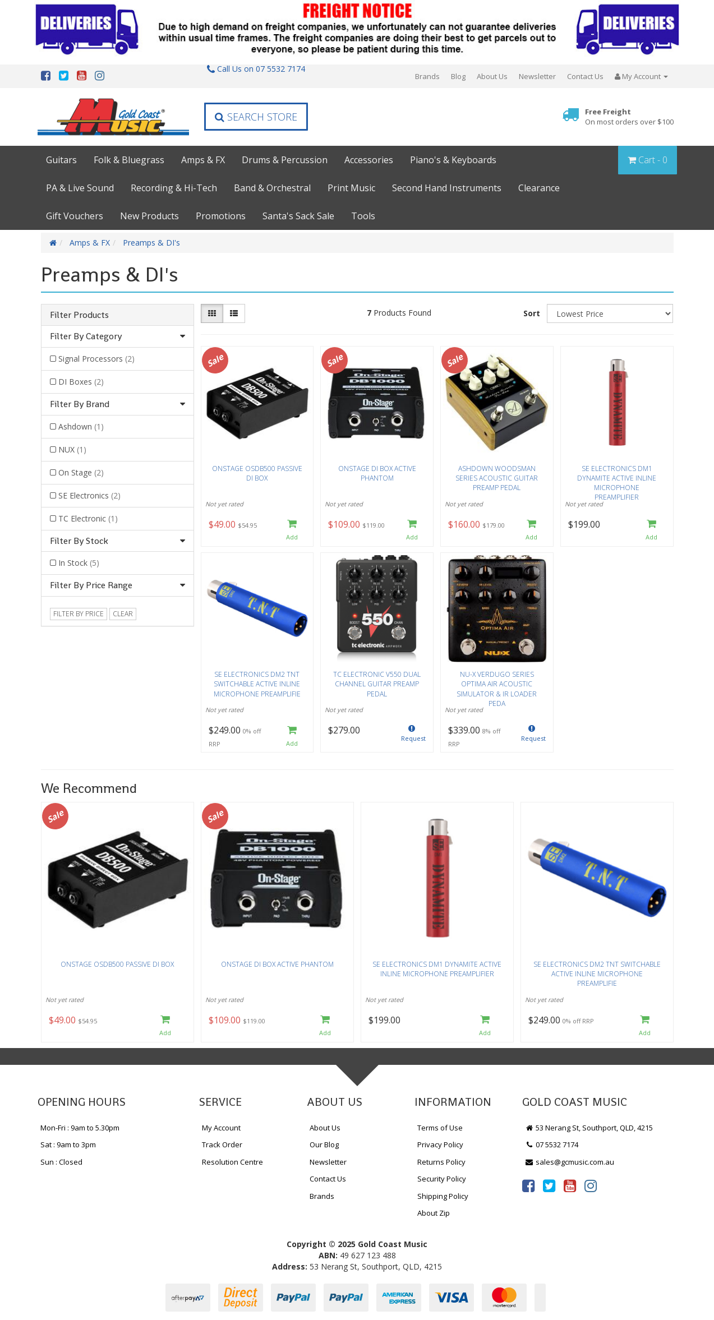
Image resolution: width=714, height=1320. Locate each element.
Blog (458, 76)
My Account (221, 1128)
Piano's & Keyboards (453, 160)
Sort (531, 313)
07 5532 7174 (552, 1144)
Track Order (222, 1144)
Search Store (256, 116)
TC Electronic (88, 518)
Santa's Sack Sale (298, 216)
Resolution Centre (232, 1162)
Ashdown (81, 426)
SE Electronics (89, 495)
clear (123, 614)
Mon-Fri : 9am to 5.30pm (79, 1128)
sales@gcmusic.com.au (570, 1162)
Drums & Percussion (285, 160)
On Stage (81, 472)
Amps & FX (203, 160)
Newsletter (537, 76)
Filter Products (79, 315)
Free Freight (629, 117)
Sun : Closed (61, 1162)
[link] (528, 1185)
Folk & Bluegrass (129, 160)
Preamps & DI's (151, 242)
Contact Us (585, 76)
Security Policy (441, 1179)
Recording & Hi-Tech (174, 188)
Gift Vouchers (74, 216)
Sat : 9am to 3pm (68, 1144)
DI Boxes (81, 381)
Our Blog (324, 1144)
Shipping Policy (442, 1196)
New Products (149, 216)
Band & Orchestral (272, 188)
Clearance (539, 188)
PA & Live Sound (80, 188)
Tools (363, 216)
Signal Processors (96, 358)
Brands (427, 76)
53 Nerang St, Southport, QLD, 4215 (589, 1128)
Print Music (351, 188)
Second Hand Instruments (446, 188)
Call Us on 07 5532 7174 (256, 68)
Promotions (221, 216)
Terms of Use (440, 1128)
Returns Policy (441, 1162)
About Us (492, 76)
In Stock (78, 562)
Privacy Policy (440, 1144)
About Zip (433, 1213)
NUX (72, 449)
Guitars (61, 160)
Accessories (368, 160)
